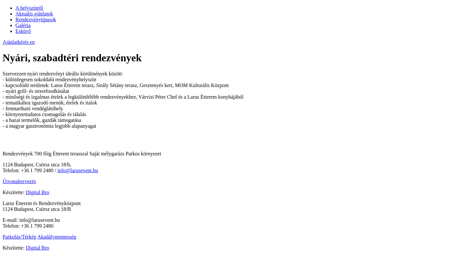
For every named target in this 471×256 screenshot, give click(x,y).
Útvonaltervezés (19, 181)
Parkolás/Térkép (19, 237)
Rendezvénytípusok (35, 19)
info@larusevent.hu (78, 170)
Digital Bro (37, 192)
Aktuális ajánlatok (34, 13)
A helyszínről (29, 8)
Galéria (23, 25)
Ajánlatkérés (16, 42)
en (32, 42)
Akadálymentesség (56, 237)
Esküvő (23, 31)
